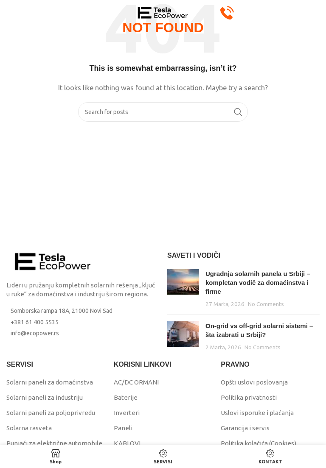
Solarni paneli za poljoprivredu (50, 412)
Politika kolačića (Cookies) (258, 443)
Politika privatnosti (249, 397)
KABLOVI (127, 443)
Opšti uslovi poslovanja (254, 382)
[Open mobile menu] (21, 12)
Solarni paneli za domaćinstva (49, 382)
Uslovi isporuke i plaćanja (257, 412)
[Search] (163, 112)
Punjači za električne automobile (54, 443)
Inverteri (127, 412)
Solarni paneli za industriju (44, 397)
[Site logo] (163, 12)
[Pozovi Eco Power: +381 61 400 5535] (227, 12)
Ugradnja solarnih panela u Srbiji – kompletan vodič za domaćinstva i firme (257, 282)
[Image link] (53, 261)
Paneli (123, 428)
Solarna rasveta (29, 428)
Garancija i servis (245, 428)
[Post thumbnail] (183, 288)
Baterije (126, 397)
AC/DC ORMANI (136, 382)
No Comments (266, 304)
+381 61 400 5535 (35, 322)
